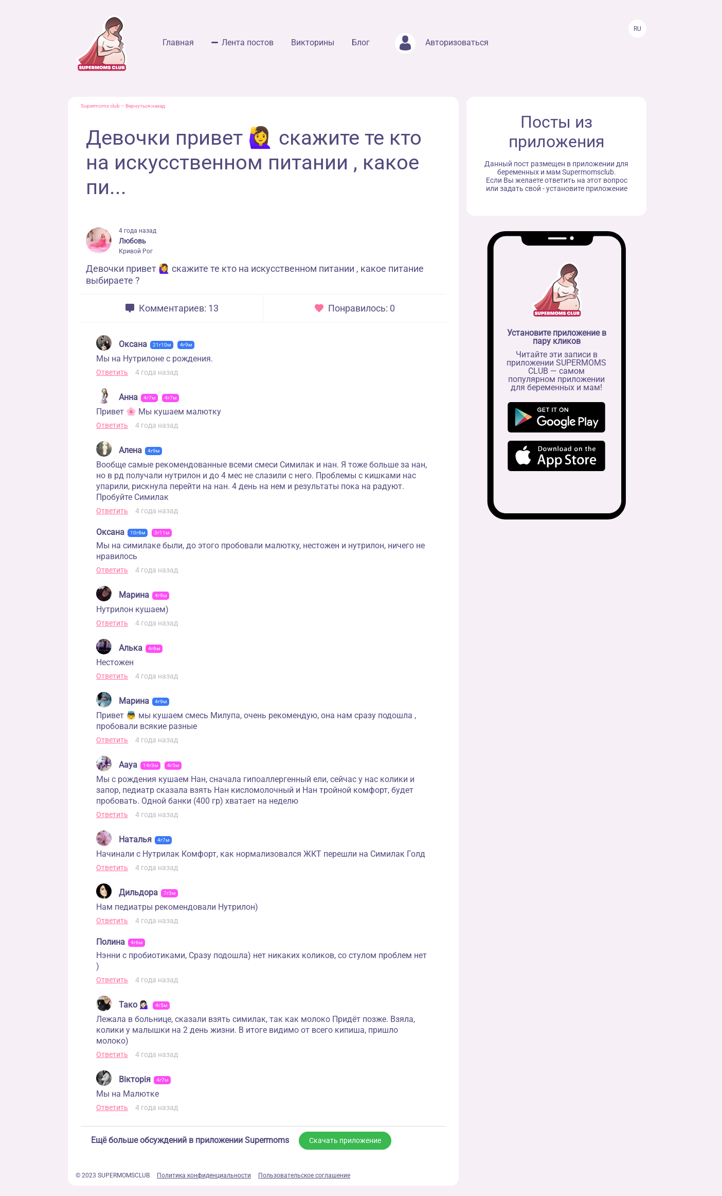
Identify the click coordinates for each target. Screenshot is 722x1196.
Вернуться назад (145, 106)
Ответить (112, 372)
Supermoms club (100, 106)
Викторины (312, 42)
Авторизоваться (442, 42)
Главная (178, 42)
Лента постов (248, 42)
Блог (361, 42)
